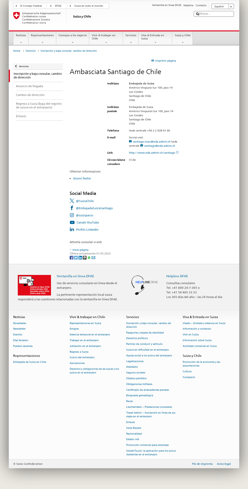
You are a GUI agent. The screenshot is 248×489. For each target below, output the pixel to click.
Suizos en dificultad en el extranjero (147, 349)
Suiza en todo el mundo (88, 5)
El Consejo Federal (31, 5)
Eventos (17, 334)
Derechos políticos (137, 338)
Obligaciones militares (139, 384)
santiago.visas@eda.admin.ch (151, 141)
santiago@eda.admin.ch (159, 145)
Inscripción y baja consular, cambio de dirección (148, 325)
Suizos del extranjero (82, 357)
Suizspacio (189, 377)
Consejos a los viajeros (73, 39)
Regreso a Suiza (79, 351)
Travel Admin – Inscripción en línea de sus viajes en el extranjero (150, 414)
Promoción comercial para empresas (147, 445)
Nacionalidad (134, 433)
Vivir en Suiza (191, 334)
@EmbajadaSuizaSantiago (94, 208)
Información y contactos (197, 329)
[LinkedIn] (80, 257)
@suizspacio (84, 215)
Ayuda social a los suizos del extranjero (149, 355)
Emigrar (74, 329)
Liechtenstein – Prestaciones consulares (149, 407)
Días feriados (20, 340)
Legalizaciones (134, 361)
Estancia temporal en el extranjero (90, 334)
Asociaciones (77, 363)
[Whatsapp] (89, 257)
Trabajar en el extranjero (84, 340)
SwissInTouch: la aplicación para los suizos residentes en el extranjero (151, 452)
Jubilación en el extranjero (85, 346)
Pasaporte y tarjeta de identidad (145, 332)
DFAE (58, 5)
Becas (129, 401)
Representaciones (42, 39)
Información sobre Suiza (197, 340)
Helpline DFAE (177, 276)
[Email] (93, 257)
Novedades (19, 323)
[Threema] (85, 257)
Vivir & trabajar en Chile (106, 39)
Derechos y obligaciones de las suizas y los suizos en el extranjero (94, 370)
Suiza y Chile (183, 39)
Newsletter (19, 329)
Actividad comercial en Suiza (200, 346)
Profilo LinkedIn (87, 229)
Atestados (132, 367)
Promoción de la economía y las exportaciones (201, 364)
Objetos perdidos (136, 378)
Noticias (21, 39)
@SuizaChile (85, 201)
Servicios (130, 39)
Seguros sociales (135, 372)
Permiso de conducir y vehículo (144, 344)
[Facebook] (72, 257)
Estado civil (132, 439)
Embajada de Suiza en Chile (29, 362)
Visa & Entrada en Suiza (155, 39)
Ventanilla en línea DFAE (75, 276)
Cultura (187, 371)
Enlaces (130, 422)
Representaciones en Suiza (85, 323)
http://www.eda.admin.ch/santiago (154, 152)
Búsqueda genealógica (139, 395)
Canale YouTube (88, 222)
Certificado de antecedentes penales (147, 389)
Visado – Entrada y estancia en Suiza (204, 323)
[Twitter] (76, 257)
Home (16, 50)
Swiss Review (133, 427)
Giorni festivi (82, 178)
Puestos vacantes (23, 346)
